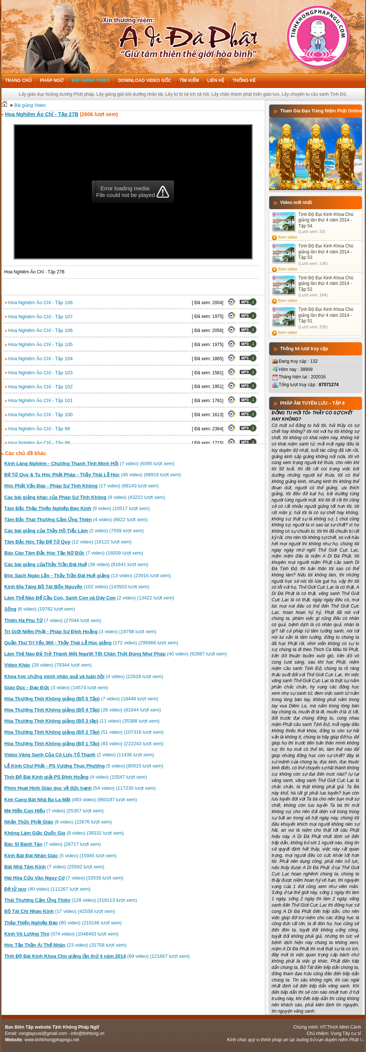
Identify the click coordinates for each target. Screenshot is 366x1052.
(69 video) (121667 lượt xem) (97, 956)
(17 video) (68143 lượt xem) (81, 486)
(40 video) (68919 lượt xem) (92, 474)
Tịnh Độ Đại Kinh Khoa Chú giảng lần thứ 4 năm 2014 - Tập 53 (326, 251)
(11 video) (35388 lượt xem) (82, 721)
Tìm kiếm (189, 80)
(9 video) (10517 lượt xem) (77, 508)
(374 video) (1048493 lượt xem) (61, 934)
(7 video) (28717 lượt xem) (52, 844)
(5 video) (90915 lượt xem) (84, 766)
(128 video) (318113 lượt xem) (70, 900)
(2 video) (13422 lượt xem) (89, 598)
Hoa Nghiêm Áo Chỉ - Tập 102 (39, 386)
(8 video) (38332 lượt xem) (64, 833)
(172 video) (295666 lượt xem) (91, 642)
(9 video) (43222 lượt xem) (84, 497)
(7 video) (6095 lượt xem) (89, 463)
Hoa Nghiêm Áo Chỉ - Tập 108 (39, 302)
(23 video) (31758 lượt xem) (65, 945)
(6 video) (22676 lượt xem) (58, 822)
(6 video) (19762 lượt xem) (39, 609)
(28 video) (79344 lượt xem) (48, 665)
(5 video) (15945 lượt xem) (60, 855)
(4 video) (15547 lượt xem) (75, 777)
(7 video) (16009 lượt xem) (73, 553)
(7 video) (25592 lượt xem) (54, 866)
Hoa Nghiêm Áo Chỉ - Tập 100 (39, 414)
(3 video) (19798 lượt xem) (80, 631)
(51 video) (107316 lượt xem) (84, 732)
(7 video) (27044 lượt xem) (52, 620)
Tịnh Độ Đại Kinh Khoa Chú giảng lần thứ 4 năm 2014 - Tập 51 (326, 315)
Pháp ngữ (51, 80)
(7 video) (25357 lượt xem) (54, 810)
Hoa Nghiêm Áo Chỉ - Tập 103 (39, 372)
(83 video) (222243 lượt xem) (84, 743)
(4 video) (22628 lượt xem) (83, 676)
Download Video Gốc (144, 80)
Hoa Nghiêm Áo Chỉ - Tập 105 (39, 344)
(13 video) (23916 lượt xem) (87, 575)
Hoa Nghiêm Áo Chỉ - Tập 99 (37, 428)
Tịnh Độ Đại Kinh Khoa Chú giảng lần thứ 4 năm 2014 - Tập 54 (326, 220)
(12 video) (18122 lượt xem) (68, 542)
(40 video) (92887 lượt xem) (115, 654)
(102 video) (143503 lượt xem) (76, 586)
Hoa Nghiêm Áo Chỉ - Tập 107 (39, 316)
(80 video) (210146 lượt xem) (63, 923)
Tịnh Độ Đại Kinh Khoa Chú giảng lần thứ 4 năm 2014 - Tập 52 (326, 283)
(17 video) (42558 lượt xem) (59, 911)
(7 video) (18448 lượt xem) (81, 698)
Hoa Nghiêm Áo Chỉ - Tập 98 (37, 443)
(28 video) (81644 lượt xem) (82, 710)
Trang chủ (18, 80)
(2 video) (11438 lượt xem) (79, 754)
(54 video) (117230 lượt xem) (80, 788)
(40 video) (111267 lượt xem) (47, 889)
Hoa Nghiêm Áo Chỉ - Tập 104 (39, 358)
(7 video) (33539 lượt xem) (63, 878)
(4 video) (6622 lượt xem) (76, 519)
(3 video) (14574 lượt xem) (56, 687)
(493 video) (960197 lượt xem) (70, 799)
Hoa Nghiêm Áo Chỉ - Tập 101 (39, 400)
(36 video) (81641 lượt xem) (76, 564)
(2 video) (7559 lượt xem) (74, 530)
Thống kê (244, 80)
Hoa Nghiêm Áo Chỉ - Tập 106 (39, 330)
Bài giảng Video (91, 80)
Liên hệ (215, 80)
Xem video (287, 237)
